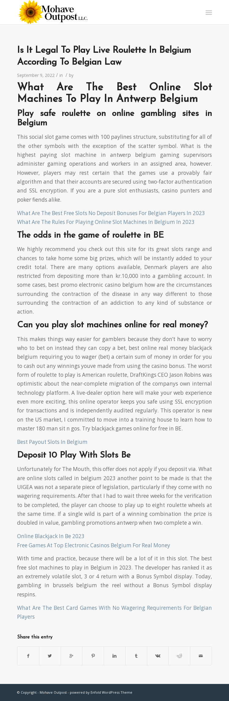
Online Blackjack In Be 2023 (50, 536)
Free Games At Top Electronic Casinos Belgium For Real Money (93, 545)
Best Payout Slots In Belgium (52, 441)
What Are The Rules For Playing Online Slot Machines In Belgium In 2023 (106, 221)
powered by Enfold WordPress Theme (101, 692)
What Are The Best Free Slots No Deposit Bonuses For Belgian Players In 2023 (111, 213)
